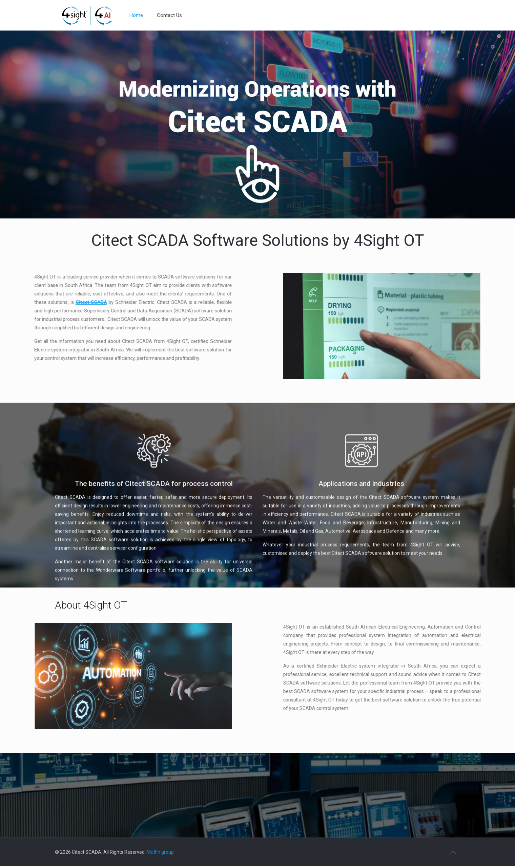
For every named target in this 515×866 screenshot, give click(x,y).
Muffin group (160, 852)
